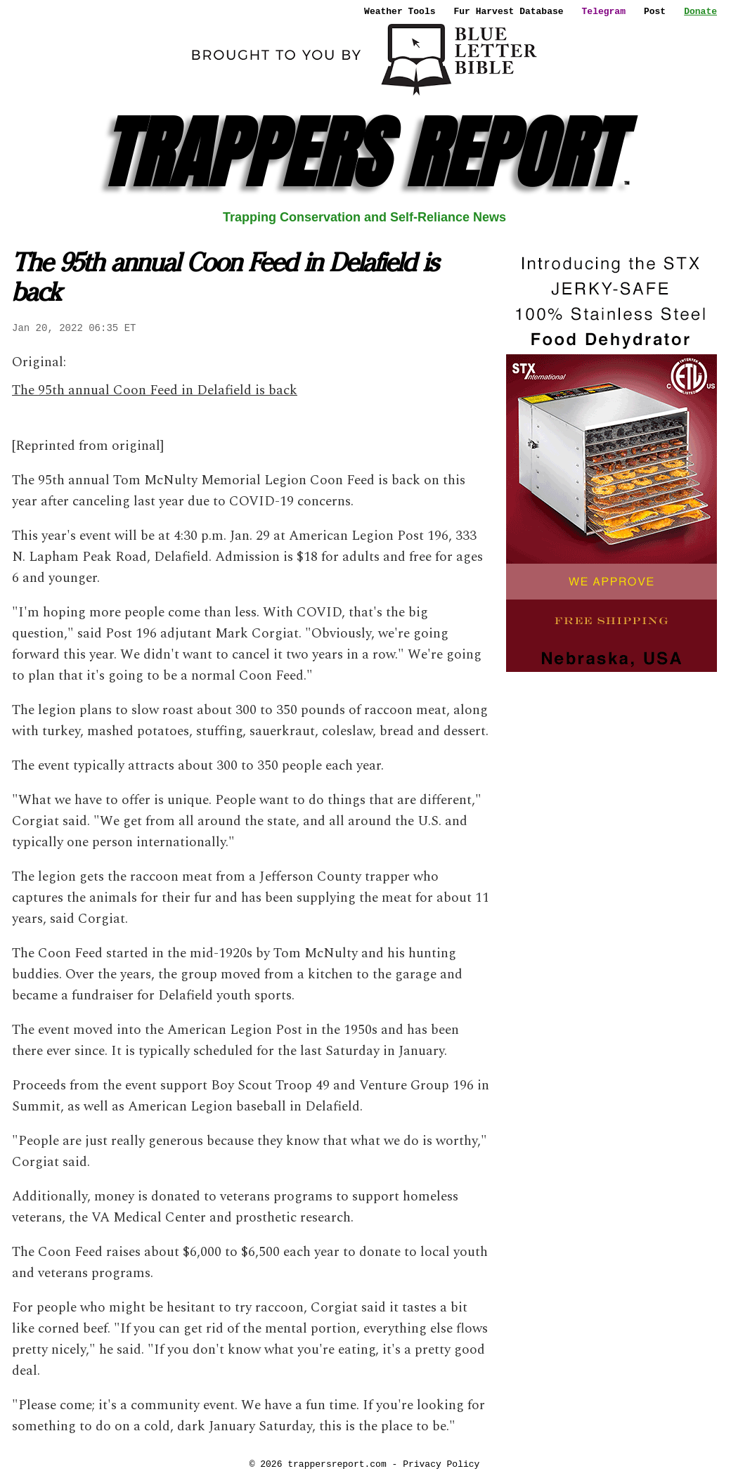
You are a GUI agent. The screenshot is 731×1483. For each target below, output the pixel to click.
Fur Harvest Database (509, 11)
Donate (700, 11)
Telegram (604, 11)
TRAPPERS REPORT (364, 152)
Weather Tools (399, 11)
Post (655, 11)
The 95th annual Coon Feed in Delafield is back (154, 390)
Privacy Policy (441, 1464)
